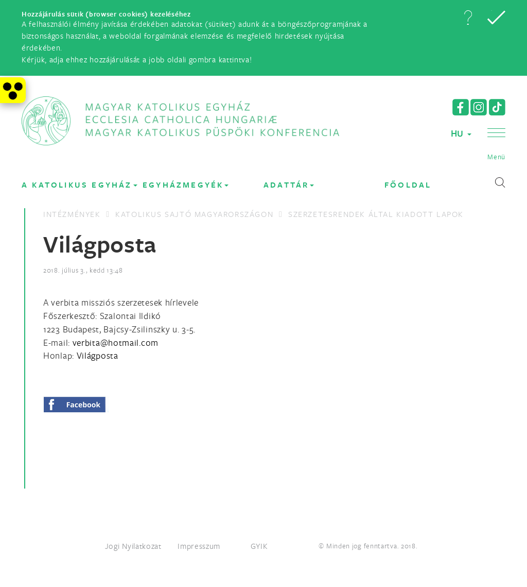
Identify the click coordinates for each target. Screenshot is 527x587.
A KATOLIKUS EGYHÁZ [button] (79, 184)
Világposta (97, 355)
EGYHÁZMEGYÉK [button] (186, 184)
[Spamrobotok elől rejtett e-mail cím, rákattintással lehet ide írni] (116, 342)
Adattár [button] (289, 184)
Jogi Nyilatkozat (133, 546)
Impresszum (199, 546)
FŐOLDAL (407, 184)
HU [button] (461, 133)
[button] (468, 17)
